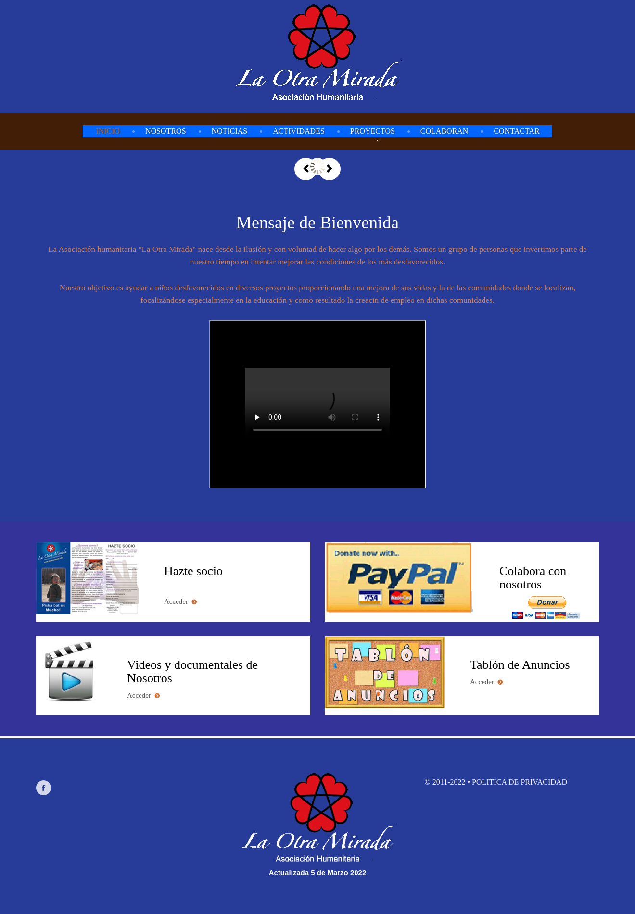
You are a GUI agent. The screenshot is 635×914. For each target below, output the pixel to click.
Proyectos (372, 132)
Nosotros (165, 131)
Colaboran (444, 131)
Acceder (180, 601)
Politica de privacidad (519, 782)
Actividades (299, 131)
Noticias (230, 131)
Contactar (516, 131)
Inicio (108, 131)
